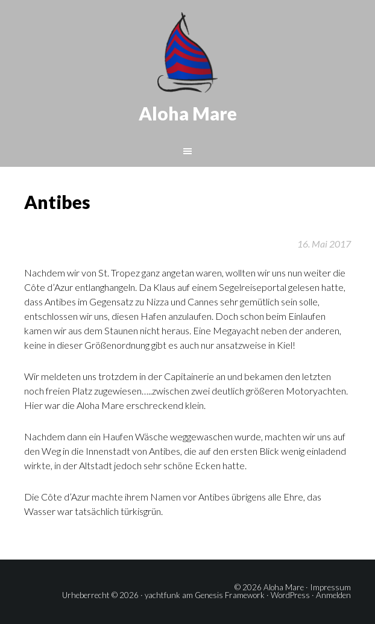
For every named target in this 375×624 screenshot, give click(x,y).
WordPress (290, 595)
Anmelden (333, 595)
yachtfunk (162, 595)
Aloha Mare (188, 113)
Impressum (330, 587)
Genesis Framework (230, 595)
